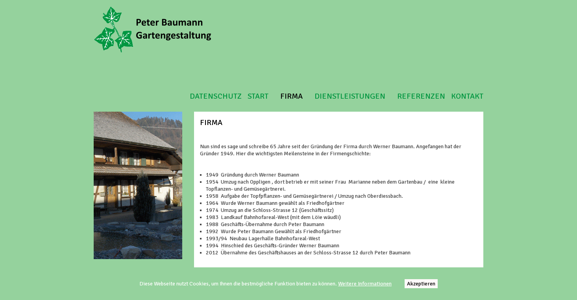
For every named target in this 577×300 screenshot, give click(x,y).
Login (567, 7)
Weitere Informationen (365, 283)
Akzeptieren (421, 283)
